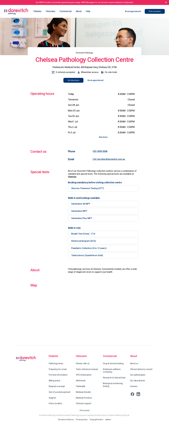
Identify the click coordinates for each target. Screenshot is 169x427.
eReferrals (81, 380)
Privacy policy (81, 419)
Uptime (108, 419)
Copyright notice (96, 419)
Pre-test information (58, 375)
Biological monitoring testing (113, 384)
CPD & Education (83, 375)
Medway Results (83, 392)
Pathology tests (56, 363)
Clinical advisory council (141, 369)
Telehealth (80, 386)
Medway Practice (84, 398)
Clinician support (83, 403)
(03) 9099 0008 (100, 151)
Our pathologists (137, 375)
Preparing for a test (58, 369)
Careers (133, 386)
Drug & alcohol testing (113, 363)
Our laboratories (137, 380)
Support (52, 398)
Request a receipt (57, 386)
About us (134, 363)
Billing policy (54, 380)
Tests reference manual (87, 369)
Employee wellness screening (112, 370)
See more (103, 137)
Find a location (55, 403)
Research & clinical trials (114, 377)
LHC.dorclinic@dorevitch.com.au (109, 159)
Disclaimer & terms (66, 419)
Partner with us (83, 363)
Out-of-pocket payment (59, 392)
